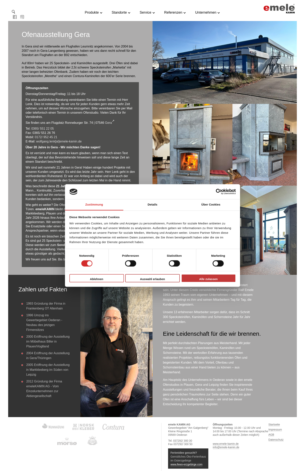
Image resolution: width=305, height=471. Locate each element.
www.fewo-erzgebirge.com (186, 464)
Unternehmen (205, 12)
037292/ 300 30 (182, 440)
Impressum (275, 429)
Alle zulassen (208, 279)
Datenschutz (276, 439)
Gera (108, 122)
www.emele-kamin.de (226, 443)
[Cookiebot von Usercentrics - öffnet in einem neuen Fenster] (219, 192)
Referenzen (173, 12)
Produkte (92, 12)
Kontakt (26, 11)
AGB (271, 434)
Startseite (20, 11)
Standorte (119, 12)
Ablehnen (96, 279)
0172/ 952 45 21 (46, 137)
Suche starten (13, 12)
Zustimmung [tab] (94, 204)
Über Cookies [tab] (210, 204)
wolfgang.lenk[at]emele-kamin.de (59, 141)
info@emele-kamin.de (226, 447)
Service (145, 12)
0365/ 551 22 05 (42, 128)
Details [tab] (152, 204)
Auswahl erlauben (152, 279)
